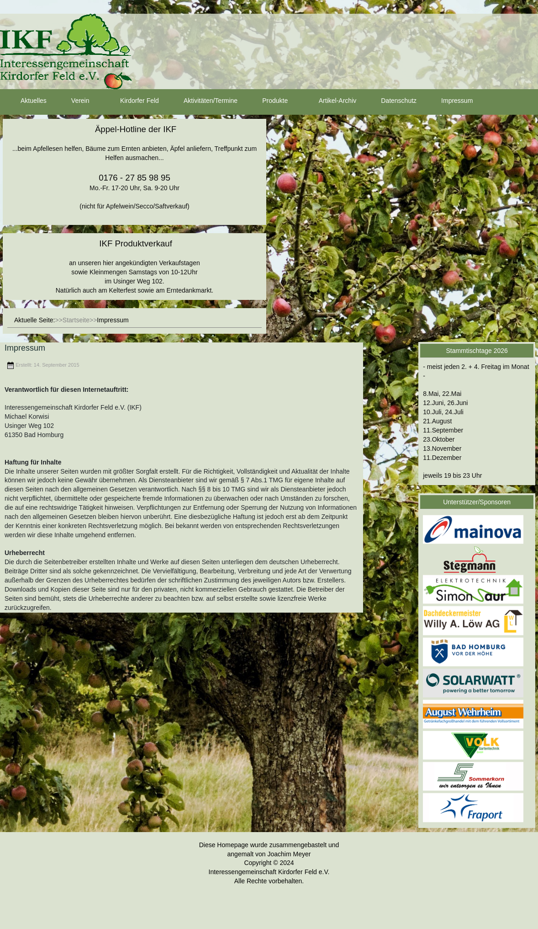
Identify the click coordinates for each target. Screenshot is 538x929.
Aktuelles (25, 101)
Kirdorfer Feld (131, 101)
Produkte (267, 101)
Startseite (76, 320)
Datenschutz (390, 101)
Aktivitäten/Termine (202, 101)
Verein (72, 101)
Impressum (449, 101)
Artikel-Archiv (329, 101)
